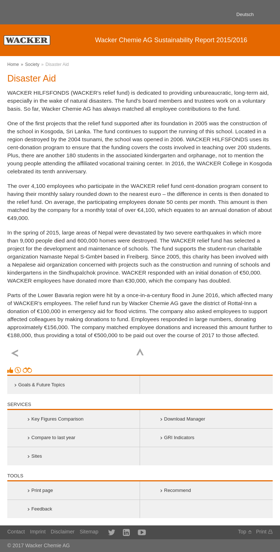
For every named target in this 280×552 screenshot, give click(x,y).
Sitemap (88, 532)
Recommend (177, 490)
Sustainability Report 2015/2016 (171, 40)
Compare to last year (53, 437)
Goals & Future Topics (41, 384)
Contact (16, 532)
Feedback (41, 509)
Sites (36, 456)
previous (15, 353)
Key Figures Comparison (57, 419)
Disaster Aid (57, 64)
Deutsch (245, 14)
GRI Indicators (179, 437)
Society (32, 64)
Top (140, 352)
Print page (42, 490)
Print (261, 532)
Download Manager (184, 419)
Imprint (38, 532)
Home (13, 64)
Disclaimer (62, 532)
